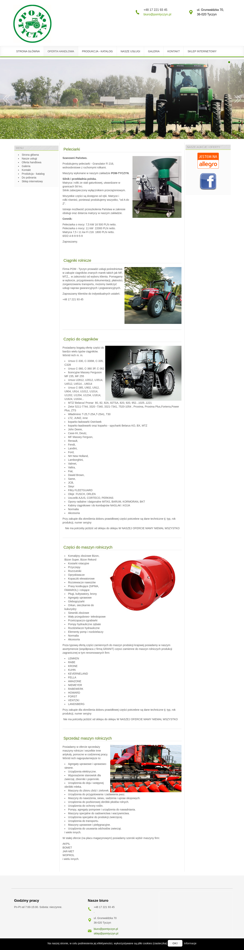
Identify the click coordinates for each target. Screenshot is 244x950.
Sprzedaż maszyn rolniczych (87, 738)
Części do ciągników (80, 339)
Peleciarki (71, 149)
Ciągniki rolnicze (77, 260)
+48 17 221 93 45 (73, 299)
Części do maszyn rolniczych (87, 547)
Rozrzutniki (74, 571)
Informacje (190, 943)
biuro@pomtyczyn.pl (157, 14)
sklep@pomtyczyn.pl (106, 933)
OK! (175, 943)
